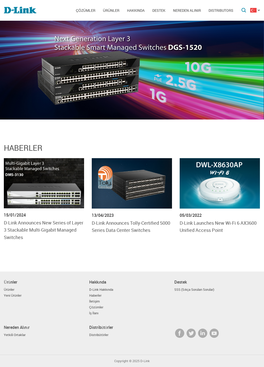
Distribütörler (98, 335)
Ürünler (111, 10)
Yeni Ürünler (12, 295)
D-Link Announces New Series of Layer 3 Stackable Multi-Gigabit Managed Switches (43, 230)
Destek (158, 10)
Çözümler (85, 10)
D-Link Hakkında (101, 289)
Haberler (23, 148)
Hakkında (136, 10)
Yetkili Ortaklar (15, 335)
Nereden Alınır (187, 10)
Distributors (221, 10)
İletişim (94, 301)
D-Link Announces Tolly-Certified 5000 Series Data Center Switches (131, 226)
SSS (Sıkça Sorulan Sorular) (194, 289)
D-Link (145, 361)
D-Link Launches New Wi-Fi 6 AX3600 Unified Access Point (218, 226)
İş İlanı (94, 313)
